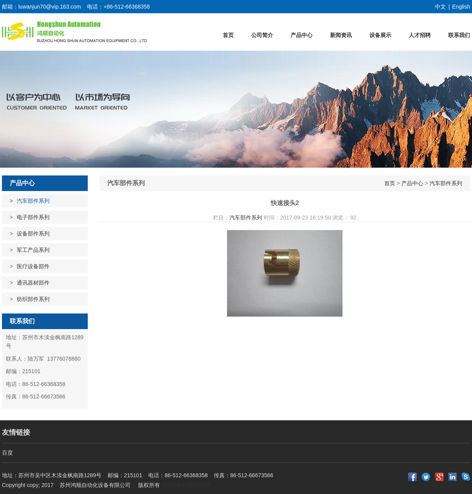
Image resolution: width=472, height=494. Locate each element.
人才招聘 (420, 35)
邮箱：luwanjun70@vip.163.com (41, 7)
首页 (228, 35)
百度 (7, 453)
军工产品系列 (33, 250)
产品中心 (301, 35)
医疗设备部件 (33, 266)
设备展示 (380, 35)
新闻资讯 (341, 35)
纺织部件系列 (33, 299)
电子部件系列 (33, 217)
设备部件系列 (33, 233)
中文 (440, 7)
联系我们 (459, 35)
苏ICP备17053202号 (186, 485)
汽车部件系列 (33, 201)
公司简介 (262, 35)
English (461, 7)
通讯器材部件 (33, 283)
